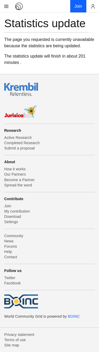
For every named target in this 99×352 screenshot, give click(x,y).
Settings (11, 222)
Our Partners (15, 174)
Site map (11, 345)
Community (13, 236)
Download (12, 216)
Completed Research (22, 143)
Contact (10, 257)
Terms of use (15, 340)
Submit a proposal (19, 148)
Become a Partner (19, 180)
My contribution (17, 211)
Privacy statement (19, 334)
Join (7, 206)
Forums (10, 246)
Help (8, 252)
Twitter (9, 278)
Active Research (18, 137)
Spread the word (18, 185)
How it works (15, 169)
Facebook (12, 283)
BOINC (74, 316)
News (9, 241)
